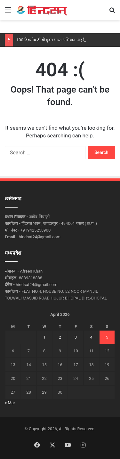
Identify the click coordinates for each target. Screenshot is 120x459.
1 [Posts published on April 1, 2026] (44, 337)
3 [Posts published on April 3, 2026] (76, 337)
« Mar (10, 402)
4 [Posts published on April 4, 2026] (91, 337)
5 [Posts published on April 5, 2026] (107, 337)
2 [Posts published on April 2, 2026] (60, 337)
